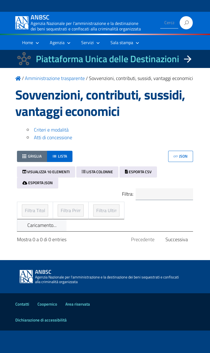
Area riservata (77, 326)
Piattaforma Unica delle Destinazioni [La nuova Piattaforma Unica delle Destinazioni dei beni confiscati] (107, 59)
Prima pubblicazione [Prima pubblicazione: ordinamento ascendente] (99, 216)
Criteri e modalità (51, 129)
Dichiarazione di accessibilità (41, 342)
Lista (59, 156)
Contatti (22, 326)
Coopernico (47, 326)
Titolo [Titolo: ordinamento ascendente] (28, 216)
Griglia (32, 156)
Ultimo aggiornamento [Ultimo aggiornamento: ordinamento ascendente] (153, 212)
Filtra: (156, 194)
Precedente (142, 262)
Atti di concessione (53, 137)
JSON (181, 156)
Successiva (176, 262)
